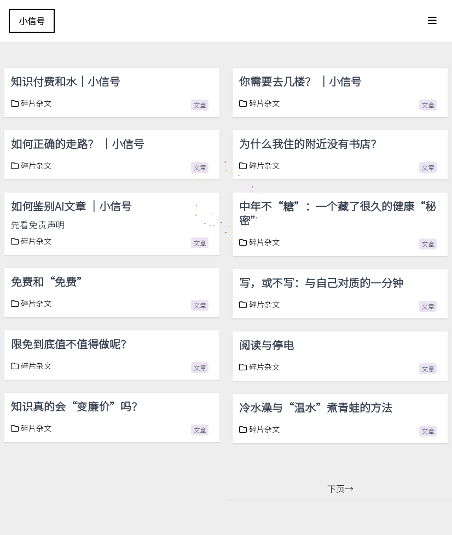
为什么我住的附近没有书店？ (310, 144)
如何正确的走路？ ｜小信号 (77, 144)
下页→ (340, 488)
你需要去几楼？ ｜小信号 (300, 81)
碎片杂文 (31, 102)
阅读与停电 (266, 345)
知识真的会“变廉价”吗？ (76, 406)
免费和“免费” (49, 281)
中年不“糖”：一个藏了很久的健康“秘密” (337, 213)
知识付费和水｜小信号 (65, 81)
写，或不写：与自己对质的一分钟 (322, 282)
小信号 (32, 20)
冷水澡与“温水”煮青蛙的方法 (315, 407)
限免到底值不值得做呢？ (71, 344)
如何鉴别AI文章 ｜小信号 (71, 206)
